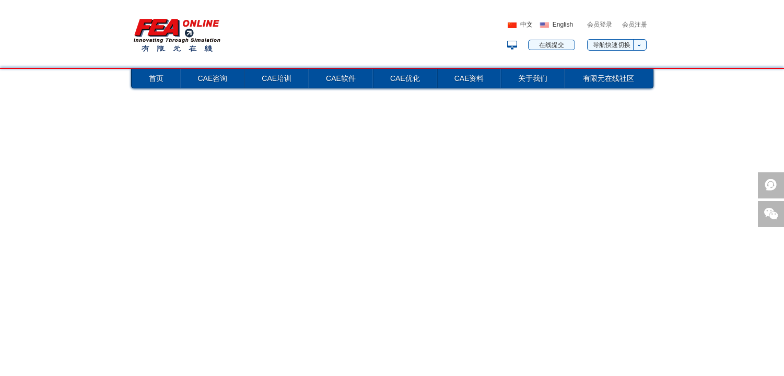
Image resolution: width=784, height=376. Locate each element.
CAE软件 (341, 78)
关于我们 (532, 78)
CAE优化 (405, 78)
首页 (156, 78)
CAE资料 (469, 78)
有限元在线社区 (608, 78)
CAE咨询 (213, 78)
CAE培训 (276, 78)
